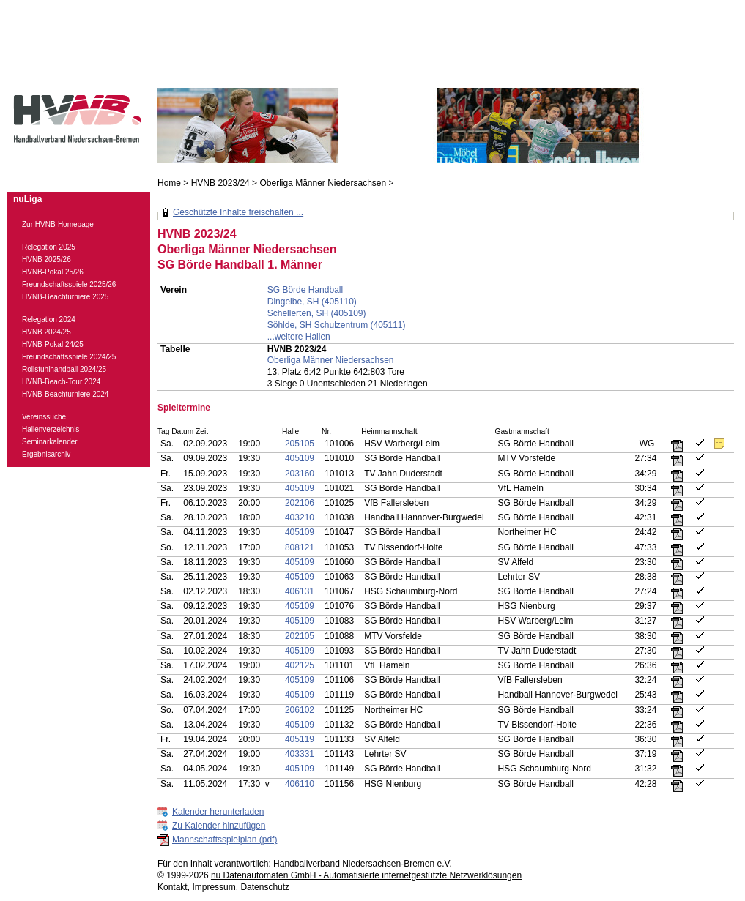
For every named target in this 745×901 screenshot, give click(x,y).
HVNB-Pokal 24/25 (53, 344)
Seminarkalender (50, 442)
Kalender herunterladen (218, 812)
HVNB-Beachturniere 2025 (65, 297)
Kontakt (172, 887)
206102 (299, 710)
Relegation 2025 (48, 247)
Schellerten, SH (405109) (316, 313)
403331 (299, 754)
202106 (299, 503)
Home (169, 183)
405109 (299, 458)
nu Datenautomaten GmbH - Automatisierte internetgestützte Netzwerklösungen (366, 875)
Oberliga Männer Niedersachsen (322, 183)
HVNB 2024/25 (46, 332)
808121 (299, 547)
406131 (299, 591)
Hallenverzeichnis (50, 429)
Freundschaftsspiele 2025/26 (69, 284)
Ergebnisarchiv (46, 454)
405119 (299, 739)
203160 (299, 473)
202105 (299, 636)
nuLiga (27, 199)
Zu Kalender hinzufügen (218, 825)
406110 (299, 784)
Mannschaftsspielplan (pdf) (224, 839)
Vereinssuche (44, 417)
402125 (299, 665)
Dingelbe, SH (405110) (312, 301)
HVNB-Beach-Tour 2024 (61, 382)
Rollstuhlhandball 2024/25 (64, 369)
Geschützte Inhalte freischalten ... (238, 212)
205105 (299, 443)
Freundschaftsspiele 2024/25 (69, 357)
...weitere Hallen (298, 337)
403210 (299, 517)
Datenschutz (264, 887)
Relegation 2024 (48, 319)
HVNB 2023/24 (220, 183)
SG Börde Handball (305, 290)
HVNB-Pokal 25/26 (53, 272)
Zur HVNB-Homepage (58, 224)
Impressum (213, 887)
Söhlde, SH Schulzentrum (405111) (336, 325)
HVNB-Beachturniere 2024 (65, 394)
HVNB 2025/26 (46, 259)
